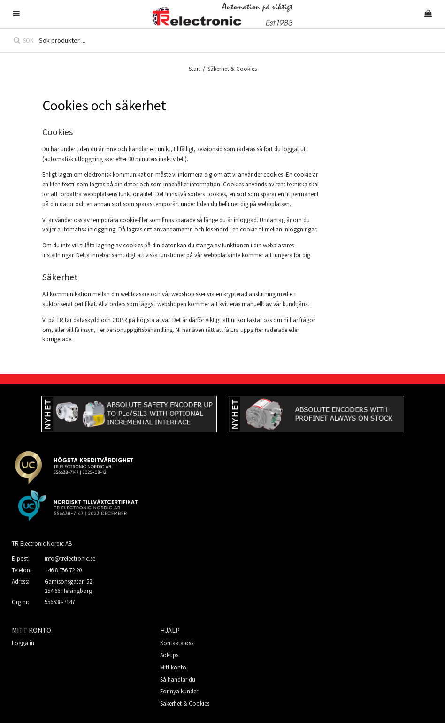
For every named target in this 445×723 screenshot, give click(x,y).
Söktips (169, 655)
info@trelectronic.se (70, 558)
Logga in (23, 643)
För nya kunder (179, 691)
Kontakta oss (176, 643)
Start (194, 69)
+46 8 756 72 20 (63, 570)
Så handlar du (177, 680)
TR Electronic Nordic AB (42, 543)
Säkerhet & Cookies (184, 704)
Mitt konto (173, 667)
